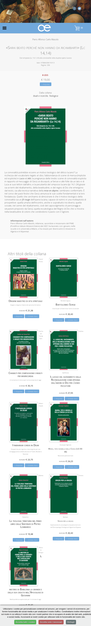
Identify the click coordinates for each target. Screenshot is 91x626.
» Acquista (46, 84)
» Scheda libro (32, 316)
